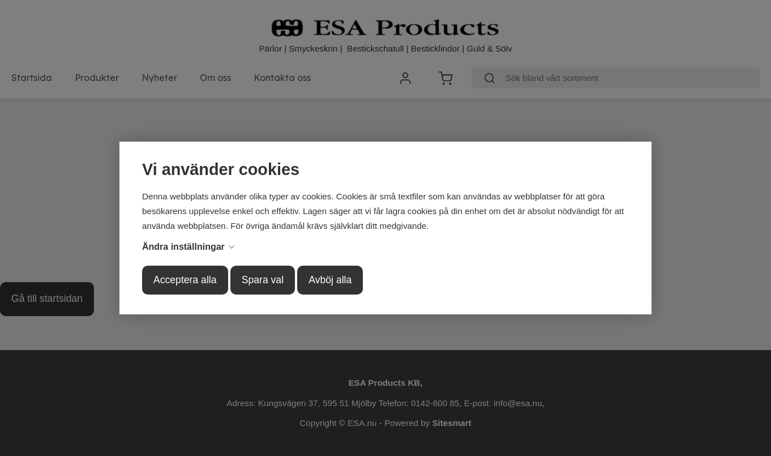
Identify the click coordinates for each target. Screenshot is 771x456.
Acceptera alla (185, 279)
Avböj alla (330, 279)
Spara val (263, 279)
